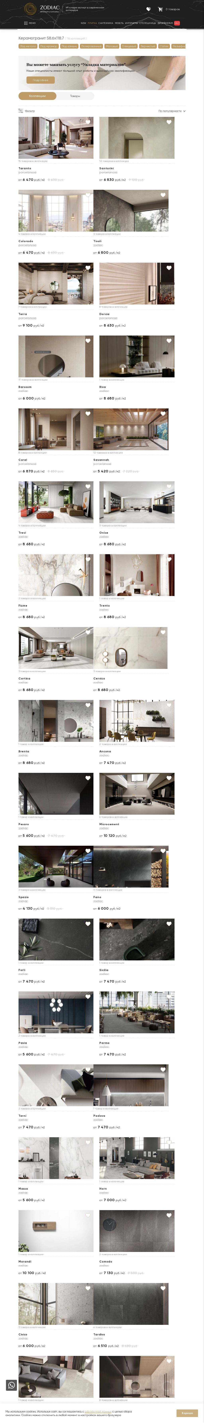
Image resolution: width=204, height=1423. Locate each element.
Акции (63, 1343)
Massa (83, 824)
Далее (55, 1290)
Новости (30, 1337)
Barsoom (30, 314)
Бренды (29, 1343)
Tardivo (30, 970)
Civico (136, 897)
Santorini (85, 168)
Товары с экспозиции (73, 1355)
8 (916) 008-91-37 (163, 1362)
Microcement (88, 605)
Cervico (30, 532)
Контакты (157, 1320)
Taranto (30, 168)
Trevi (81, 387)
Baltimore (31, 1261)
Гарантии (65, 1331)
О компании (32, 1331)
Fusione (84, 970)
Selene (83, 1116)
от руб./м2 (37, 180)
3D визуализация (114, 1343)
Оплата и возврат (115, 1355)
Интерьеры (66, 1361)
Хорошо (187, 1413)
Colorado (139, 168)
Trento (83, 460)
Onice (136, 387)
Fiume (28, 460)
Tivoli (28, 241)
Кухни (63, 1367)
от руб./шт (89, 1127)
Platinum (139, 970)
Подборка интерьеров (118, 1379)
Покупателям (70, 1320)
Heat (82, 1261)
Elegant (84, 1043)
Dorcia (137, 241)
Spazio (137, 605)
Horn (135, 824)
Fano (28, 678)
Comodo (84, 897)
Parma (83, 751)
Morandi (30, 897)
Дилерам (30, 1349)
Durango (85, 1188)
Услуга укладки (113, 1349)
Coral (136, 314)
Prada (137, 1116)
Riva (81, 314)
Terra (82, 241)
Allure (28, 1188)
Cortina (138, 460)
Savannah (32, 387)
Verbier (137, 1261)
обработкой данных (98, 1411)
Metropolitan (142, 1188)
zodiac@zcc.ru (164, 1368)
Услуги (108, 1320)
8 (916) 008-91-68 (163, 1348)
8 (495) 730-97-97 (163, 1331)
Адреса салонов (166, 1375)
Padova (30, 824)
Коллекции (43, 96)
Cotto (29, 1043)
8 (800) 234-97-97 (164, 1337)
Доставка (109, 1331)
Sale (62, 1349)
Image (29, 1116)
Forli (81, 678)
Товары (81, 96)
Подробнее (46, 80)
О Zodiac (31, 1320)
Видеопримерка (114, 1361)
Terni (136, 751)
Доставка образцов (116, 1337)
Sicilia (136, 678)
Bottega (138, 1043)
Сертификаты (68, 1337)
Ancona (137, 532)
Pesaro (29, 605)
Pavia (28, 751)
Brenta (83, 532)
